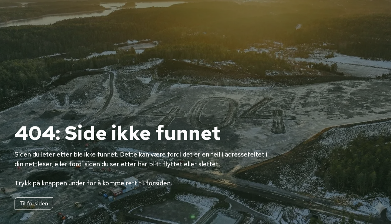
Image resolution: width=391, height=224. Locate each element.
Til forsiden (33, 203)
